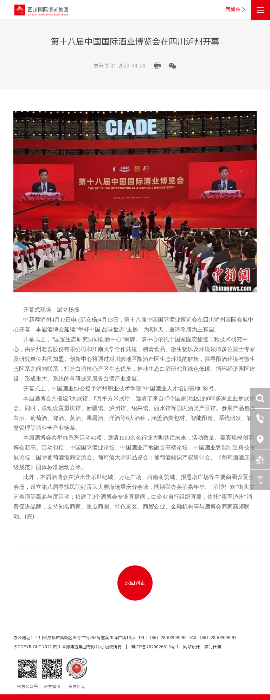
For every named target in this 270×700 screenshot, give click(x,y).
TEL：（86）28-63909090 (163, 637)
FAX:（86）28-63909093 (213, 637)
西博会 (236, 9)
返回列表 (135, 583)
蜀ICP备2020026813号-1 (155, 646)
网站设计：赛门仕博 (202, 646)
